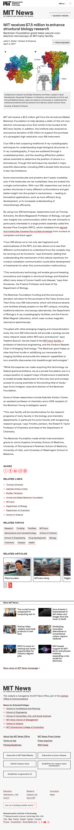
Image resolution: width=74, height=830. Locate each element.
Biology (52, 538)
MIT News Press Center (49, 736)
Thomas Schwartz (14, 484)
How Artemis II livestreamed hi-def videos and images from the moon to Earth (60, 614)
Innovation (54, 791)
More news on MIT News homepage (20, 668)
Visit (5, 819)
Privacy (6, 822)
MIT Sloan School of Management (22, 720)
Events (16, 819)
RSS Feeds (43, 745)
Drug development (37, 538)
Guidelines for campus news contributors (54, 765)
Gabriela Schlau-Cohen (17, 489)
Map (10, 819)
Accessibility (16, 822)
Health (32, 542)
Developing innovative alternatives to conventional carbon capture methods (60, 632)
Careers (30, 819)
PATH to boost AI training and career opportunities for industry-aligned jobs (26, 651)
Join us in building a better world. (20, 805)
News (52, 795)
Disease (21, 542)
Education (7, 791)
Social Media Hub (30, 822)
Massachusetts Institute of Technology (20, 813)
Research (9, 528)
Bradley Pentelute (14, 493)
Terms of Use (9, 741)
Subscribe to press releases (54, 755)
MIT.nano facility (52, 340)
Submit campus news (20, 764)
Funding (20, 528)
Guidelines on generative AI (20, 774)
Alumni (6, 798)
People (23, 819)
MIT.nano (10, 502)
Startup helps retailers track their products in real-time (26, 630)
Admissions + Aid (10, 795)
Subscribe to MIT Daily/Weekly (20, 755)
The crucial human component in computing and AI (26, 611)
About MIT (31, 798)
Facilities (32, 528)
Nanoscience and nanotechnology (20, 533)
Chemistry (9, 542)
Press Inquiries (45, 741)
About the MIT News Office (16, 736)
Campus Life (32, 795)
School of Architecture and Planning (23, 708)
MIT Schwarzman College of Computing (25, 727)
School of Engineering (15, 538)
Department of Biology (16, 506)
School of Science (14, 515)
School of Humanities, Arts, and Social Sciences (28, 716)
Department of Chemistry (18, 510)
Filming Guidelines (12, 745)
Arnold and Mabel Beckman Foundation (24, 497)
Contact (38, 819)
